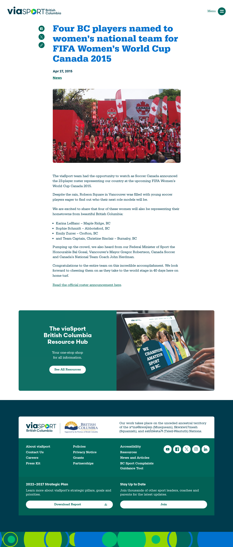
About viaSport (38, 446)
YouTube (168, 449)
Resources (128, 452)
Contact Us (35, 452)
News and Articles (134, 458)
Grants (78, 458)
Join (164, 504)
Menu (216, 11)
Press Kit (33, 463)
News (57, 78)
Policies (79, 446)
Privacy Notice (85, 452)
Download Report (80, 504)
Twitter (187, 449)
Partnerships (83, 463)
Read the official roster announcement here (87, 285)
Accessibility (130, 446)
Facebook (177, 449)
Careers (32, 458)
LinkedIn (206, 449)
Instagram (196, 449)
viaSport (34, 11)
